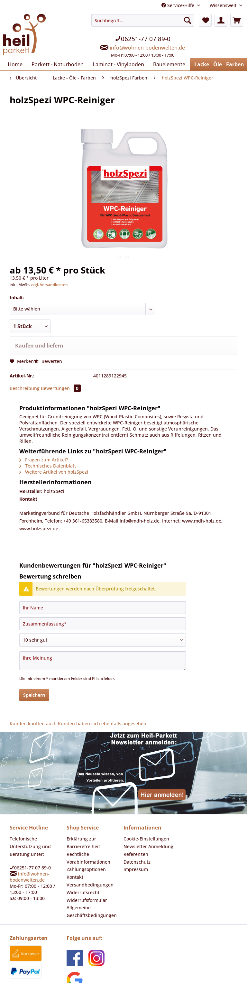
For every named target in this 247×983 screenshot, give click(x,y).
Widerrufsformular (84, 868)
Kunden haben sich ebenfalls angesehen (94, 692)
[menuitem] (142, 37)
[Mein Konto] (221, 20)
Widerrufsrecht (81, 860)
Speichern (34, 664)
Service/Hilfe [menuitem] (181, 5)
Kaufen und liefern (37, 342)
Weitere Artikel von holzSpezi (51, 451)
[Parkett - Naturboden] (54, 63)
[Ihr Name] (102, 577)
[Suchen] (187, 20)
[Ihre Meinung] (102, 630)
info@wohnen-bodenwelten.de (147, 45)
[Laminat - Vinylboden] (111, 63)
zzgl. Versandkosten (46, 282)
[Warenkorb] (236, 20)
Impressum (135, 837)
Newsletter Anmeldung (146, 814)
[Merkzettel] (205, 20)
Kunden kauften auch (31, 692)
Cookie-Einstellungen (145, 806)
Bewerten (45, 357)
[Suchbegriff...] (142, 20)
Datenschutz (136, 829)
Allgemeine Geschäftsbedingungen (90, 879)
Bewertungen (57, 382)
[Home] (14, 63)
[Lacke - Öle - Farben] (208, 63)
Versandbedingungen (88, 852)
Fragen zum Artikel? (42, 441)
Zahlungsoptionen (84, 837)
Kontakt (74, 845)
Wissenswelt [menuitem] (224, 5)
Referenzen (135, 822)
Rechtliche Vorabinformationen (86, 826)
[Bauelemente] (159, 63)
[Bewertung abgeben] (102, 610)
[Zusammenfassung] (102, 593)
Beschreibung (23, 382)
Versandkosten (164, 972)
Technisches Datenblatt (45, 446)
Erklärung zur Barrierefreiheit (81, 810)
